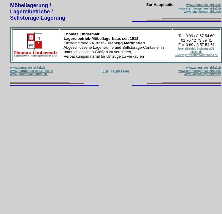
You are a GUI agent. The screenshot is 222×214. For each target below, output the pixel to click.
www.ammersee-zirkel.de (203, 5)
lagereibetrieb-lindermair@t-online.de (196, 50)
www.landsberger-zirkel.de (202, 11)
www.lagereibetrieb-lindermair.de (196, 55)
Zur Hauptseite (115, 71)
